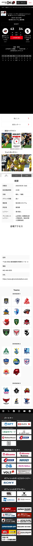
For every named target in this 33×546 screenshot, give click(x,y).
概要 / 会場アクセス (6, 175)
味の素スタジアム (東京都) (16, 20)
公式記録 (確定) (16, 37)
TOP (3, 7)
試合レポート (16, 124)
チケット (22, 3)
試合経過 (26, 175)
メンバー (16, 175)
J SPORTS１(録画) (10, 49)
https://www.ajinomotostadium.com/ (15, 279)
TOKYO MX (22, 49)
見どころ (16, 118)
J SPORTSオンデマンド (16, 51)
